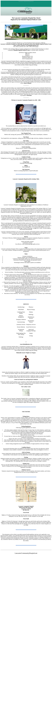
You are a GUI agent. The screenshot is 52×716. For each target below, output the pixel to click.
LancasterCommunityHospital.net (25, 1)
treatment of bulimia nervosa (27, 69)
